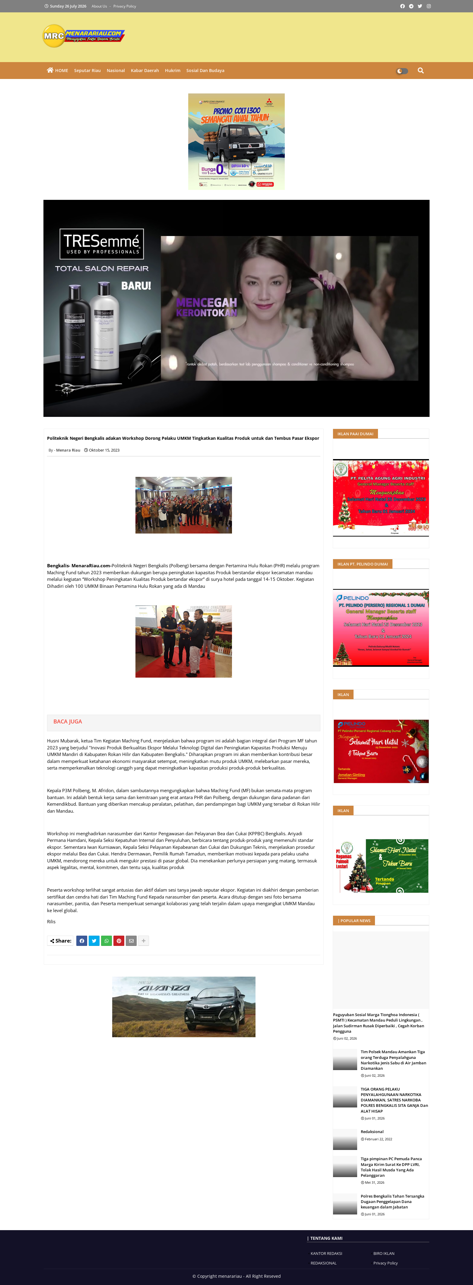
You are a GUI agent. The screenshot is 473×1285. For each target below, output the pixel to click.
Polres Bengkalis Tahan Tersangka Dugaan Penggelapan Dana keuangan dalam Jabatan (392, 1201)
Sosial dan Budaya (205, 70)
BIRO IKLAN (384, 1253)
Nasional (116, 70)
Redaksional (372, 1131)
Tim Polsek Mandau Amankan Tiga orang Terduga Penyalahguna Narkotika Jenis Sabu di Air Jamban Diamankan (393, 1060)
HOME (61, 70)
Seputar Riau (87, 70)
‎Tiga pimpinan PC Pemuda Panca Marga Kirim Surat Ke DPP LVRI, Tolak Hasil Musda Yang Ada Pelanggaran (391, 1167)
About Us (100, 6)
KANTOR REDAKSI (326, 1253)
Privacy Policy (124, 6)
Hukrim (172, 70)
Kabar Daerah (145, 70)
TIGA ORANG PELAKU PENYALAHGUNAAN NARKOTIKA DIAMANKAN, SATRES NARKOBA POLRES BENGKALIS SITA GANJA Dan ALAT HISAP (394, 1100)
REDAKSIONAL (324, 1263)
